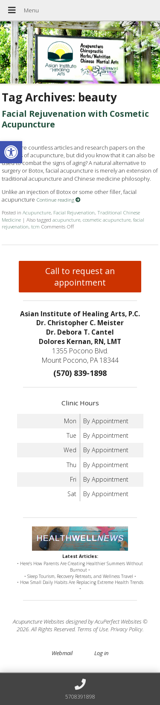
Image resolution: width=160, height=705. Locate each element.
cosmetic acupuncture (107, 219)
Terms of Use (92, 629)
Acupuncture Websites (38, 621)
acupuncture (66, 219)
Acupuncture (37, 212)
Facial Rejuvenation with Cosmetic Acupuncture (75, 119)
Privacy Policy (127, 629)
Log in (101, 653)
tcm (35, 226)
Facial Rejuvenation (74, 212)
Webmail (62, 653)
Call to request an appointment (80, 276)
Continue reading (58, 199)
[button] (11, 152)
